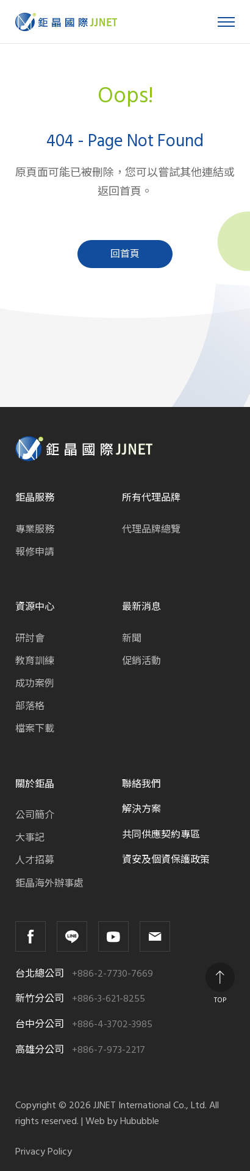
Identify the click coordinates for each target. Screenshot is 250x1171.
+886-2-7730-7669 (112, 974)
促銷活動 (141, 661)
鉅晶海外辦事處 (49, 883)
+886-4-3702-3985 (112, 1024)
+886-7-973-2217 (108, 1050)
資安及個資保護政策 (166, 860)
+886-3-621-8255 (108, 998)
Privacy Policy (43, 1151)
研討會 (30, 638)
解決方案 (141, 809)
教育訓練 (34, 661)
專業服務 (34, 529)
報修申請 (34, 552)
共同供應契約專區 (161, 835)
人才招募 (34, 860)
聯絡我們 (141, 784)
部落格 (30, 706)
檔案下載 (34, 729)
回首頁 (125, 254)
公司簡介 (34, 815)
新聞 (131, 638)
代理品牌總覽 (151, 529)
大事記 (30, 838)
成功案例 (34, 684)
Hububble (139, 1121)
